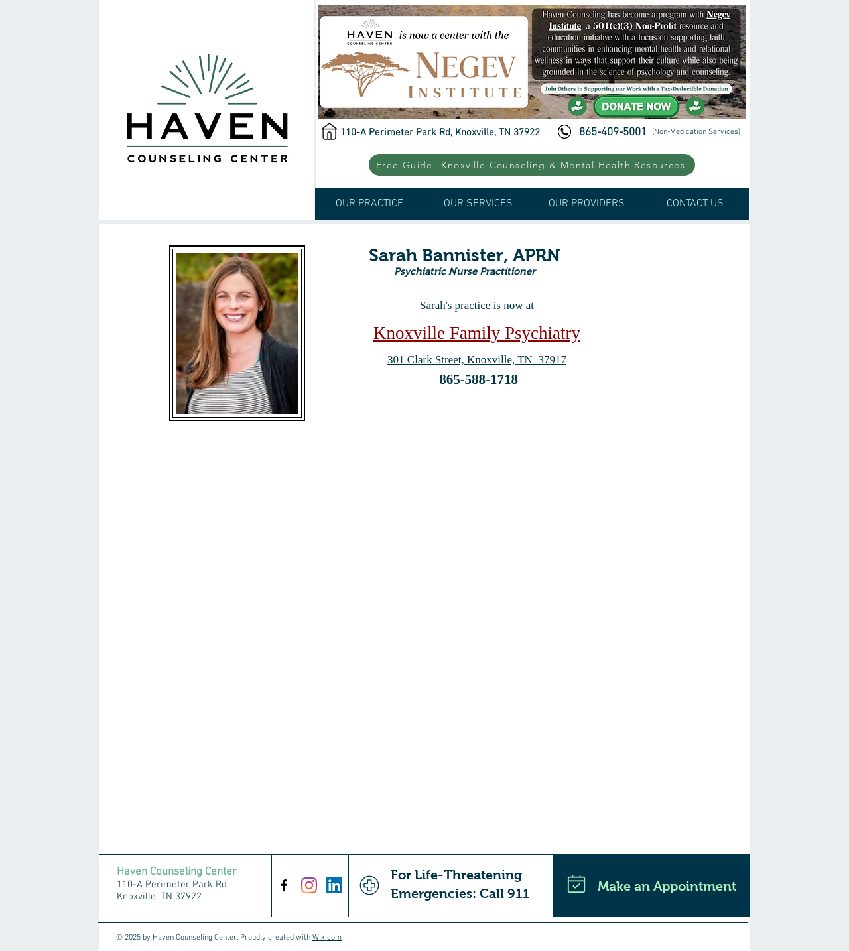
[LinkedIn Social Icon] (334, 885)
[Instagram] (309, 885)
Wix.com (327, 937)
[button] (532, 165)
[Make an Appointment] (651, 886)
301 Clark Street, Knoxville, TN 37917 (476, 359)
